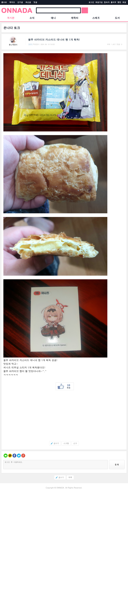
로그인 (91, 2)
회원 (124, 2)
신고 (75, 443)
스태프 (96, 18)
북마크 (12, 2)
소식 (31, 18)
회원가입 (99, 2)
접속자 (106, 2)
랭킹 (119, 2)
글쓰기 (54, 443)
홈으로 (4, 2)
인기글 (20, 2)
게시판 (10, 18)
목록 (70, 477)
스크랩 (66, 443)
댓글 (35, 2)
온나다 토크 (11, 28)
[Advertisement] (64, 415)
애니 (53, 18)
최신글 (28, 2)
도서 (117, 18)
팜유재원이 (13, 44)
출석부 (113, 2)
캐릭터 (74, 18)
